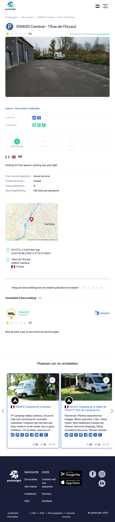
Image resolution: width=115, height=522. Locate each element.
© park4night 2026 (98, 512)
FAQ (27, 500)
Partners (46, 493)
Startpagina (11, 17)
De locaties (27, 17)
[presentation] (9, 66)
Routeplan (17, 143)
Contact (71, 143)
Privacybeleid (55, 513)
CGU (33, 513)
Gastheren (30, 493)
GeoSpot (47, 500)
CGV (42, 513)
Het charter (31, 486)
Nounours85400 (102, 34)
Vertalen (102, 313)
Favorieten (44, 143)
